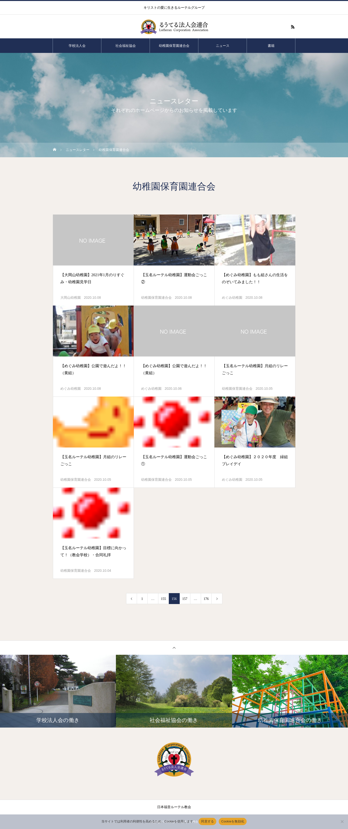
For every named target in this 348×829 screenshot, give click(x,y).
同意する (207, 821)
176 (206, 599)
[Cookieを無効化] (342, 821)
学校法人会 (77, 46)
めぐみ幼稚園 (232, 297)
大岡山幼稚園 (70, 297)
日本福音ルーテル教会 (174, 807)
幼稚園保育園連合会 (174, 46)
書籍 (271, 46)
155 (163, 599)
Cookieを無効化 (232, 821)
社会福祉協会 (125, 46)
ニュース (222, 46)
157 (184, 599)
